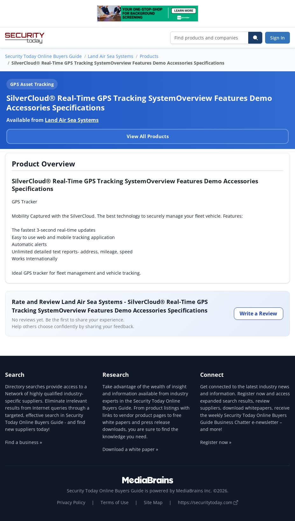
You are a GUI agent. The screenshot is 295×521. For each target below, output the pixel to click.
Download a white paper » (130, 449)
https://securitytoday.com (208, 502)
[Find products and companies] (210, 38)
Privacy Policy (71, 502)
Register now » (215, 442)
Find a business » (23, 442)
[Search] (255, 38)
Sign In (277, 38)
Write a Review (258, 313)
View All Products (148, 136)
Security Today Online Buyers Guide (43, 56)
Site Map (153, 502)
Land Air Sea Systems (110, 56)
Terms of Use (115, 502)
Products (149, 56)
